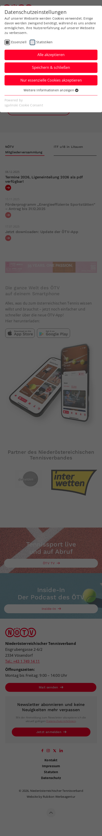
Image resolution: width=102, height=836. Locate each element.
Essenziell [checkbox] (19, 42)
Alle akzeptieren (51, 54)
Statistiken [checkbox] (44, 42)
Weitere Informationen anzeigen (51, 90)
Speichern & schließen (51, 67)
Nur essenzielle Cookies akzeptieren (51, 80)
